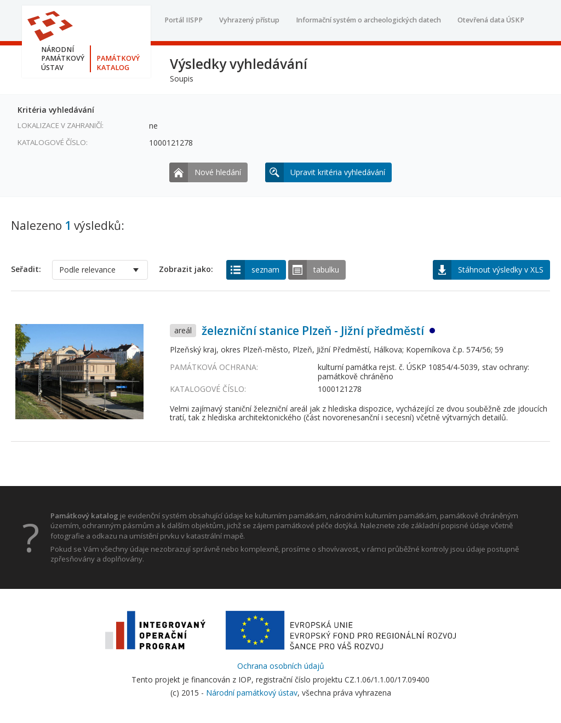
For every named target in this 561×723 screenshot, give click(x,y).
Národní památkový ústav (251, 692)
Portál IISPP (183, 20)
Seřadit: (26, 269)
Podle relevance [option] (87, 269)
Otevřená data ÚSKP (490, 20)
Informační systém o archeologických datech (368, 20)
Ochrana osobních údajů (280, 666)
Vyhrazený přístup (249, 20)
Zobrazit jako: (186, 269)
